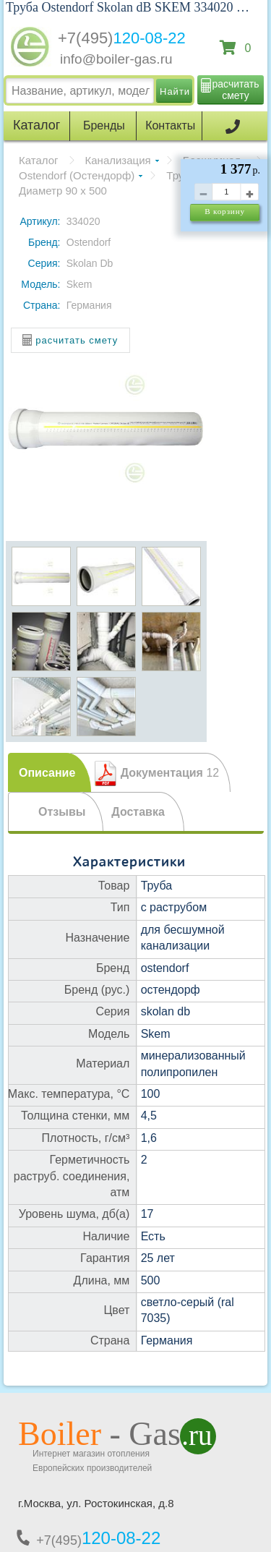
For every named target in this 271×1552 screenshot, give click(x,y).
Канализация (118, 160)
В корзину (225, 211)
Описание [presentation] (47, 773)
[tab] (49, 772)
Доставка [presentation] (138, 812)
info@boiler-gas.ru (116, 59)
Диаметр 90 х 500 (63, 190)
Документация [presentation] (170, 773)
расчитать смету (235, 89)
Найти (175, 91)
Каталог (39, 160)
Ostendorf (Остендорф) (76, 175)
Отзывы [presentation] (61, 812)
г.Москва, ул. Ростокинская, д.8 (96, 1503)
